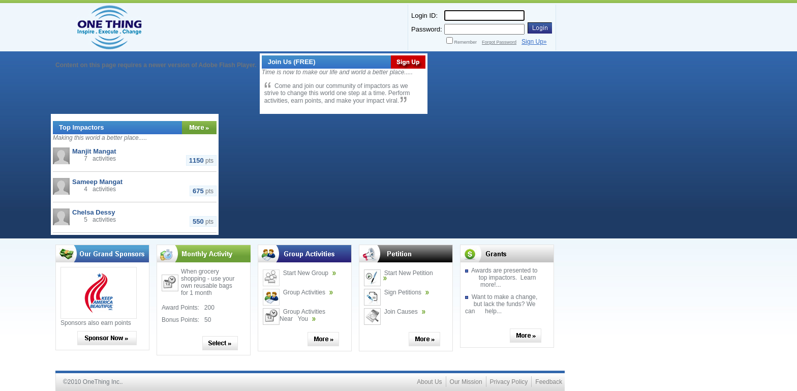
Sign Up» (534, 41)
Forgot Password (499, 42)
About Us (429, 381)
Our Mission (466, 381)
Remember (465, 42)
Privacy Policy (509, 381)
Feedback (548, 381)
